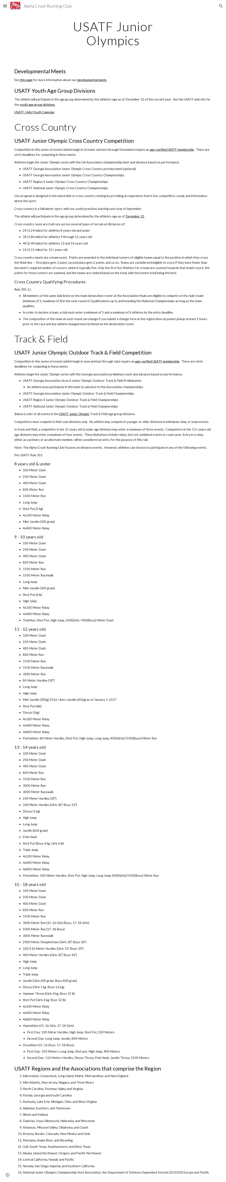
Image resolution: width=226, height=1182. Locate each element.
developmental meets (91, 80)
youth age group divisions (37, 104)
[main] (113, 33)
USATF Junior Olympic (74, 414)
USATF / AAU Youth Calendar (34, 112)
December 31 (134, 216)
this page (25, 80)
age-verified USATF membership (172, 149)
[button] (5, 6)
